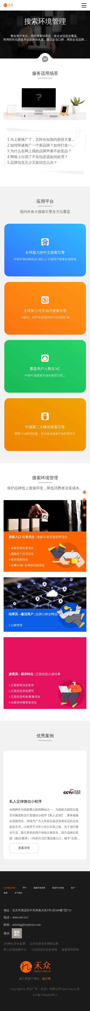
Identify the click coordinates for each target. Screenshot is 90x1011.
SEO (24, 888)
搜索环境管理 (39, 888)
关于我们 (18, 893)
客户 (73, 888)
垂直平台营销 (58, 888)
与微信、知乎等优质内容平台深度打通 (45, 317)
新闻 (5, 893)
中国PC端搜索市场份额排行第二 (45, 375)
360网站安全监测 (14, 943)
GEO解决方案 (9, 888)
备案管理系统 (70, 949)
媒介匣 (46, 978)
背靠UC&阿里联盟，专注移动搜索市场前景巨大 (44, 433)
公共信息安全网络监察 (44, 943)
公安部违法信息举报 (44, 949)
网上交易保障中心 (15, 949)
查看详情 (24, 848)
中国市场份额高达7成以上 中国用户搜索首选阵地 (45, 259)
